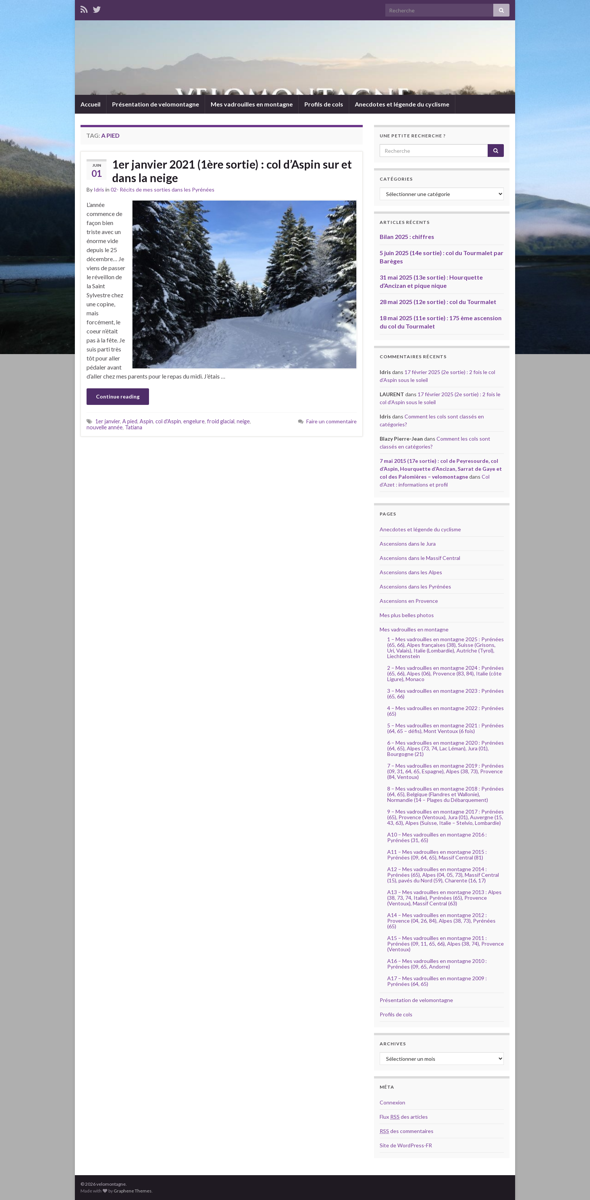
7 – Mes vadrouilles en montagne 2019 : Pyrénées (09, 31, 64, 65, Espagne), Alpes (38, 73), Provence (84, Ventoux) (445, 771)
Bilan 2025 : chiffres (407, 236)
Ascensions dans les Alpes (411, 572)
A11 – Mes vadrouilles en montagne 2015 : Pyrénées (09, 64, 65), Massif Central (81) (437, 855)
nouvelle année (105, 427)
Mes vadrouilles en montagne (252, 104)
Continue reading (118, 396)
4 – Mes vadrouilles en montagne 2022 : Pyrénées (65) (445, 711)
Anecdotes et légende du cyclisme (402, 104)
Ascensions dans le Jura (408, 543)
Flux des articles (404, 1116)
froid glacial (220, 421)
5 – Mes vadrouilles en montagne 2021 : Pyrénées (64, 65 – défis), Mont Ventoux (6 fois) (445, 728)
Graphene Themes (133, 1191)
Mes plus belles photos (407, 615)
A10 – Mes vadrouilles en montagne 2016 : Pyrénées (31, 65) (437, 837)
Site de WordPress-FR (406, 1145)
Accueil (90, 104)
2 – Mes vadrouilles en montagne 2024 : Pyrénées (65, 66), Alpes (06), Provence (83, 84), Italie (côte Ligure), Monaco (445, 673)
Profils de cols (323, 104)
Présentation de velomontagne (155, 104)
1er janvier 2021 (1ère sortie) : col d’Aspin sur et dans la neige (232, 170)
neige (243, 421)
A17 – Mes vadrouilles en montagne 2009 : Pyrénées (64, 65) (437, 981)
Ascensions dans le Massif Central (420, 558)
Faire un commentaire (331, 421)
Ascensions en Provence (409, 601)
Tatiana (133, 427)
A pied (129, 421)
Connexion (392, 1102)
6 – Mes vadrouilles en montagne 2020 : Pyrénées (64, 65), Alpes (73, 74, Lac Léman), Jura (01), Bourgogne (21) (445, 748)
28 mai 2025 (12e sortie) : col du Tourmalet (438, 301)
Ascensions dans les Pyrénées (415, 586)
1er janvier (107, 421)
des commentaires (406, 1131)
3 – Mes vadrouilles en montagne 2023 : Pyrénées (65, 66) (445, 693)
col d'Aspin (168, 421)
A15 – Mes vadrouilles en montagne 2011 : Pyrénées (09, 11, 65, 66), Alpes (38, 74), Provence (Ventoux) (445, 943)
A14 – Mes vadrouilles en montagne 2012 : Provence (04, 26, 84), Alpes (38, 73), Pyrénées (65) (441, 920)
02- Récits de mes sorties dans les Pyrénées (162, 189)
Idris (99, 189)
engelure (194, 421)
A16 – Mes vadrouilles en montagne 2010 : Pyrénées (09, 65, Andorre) (437, 964)
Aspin (146, 421)
